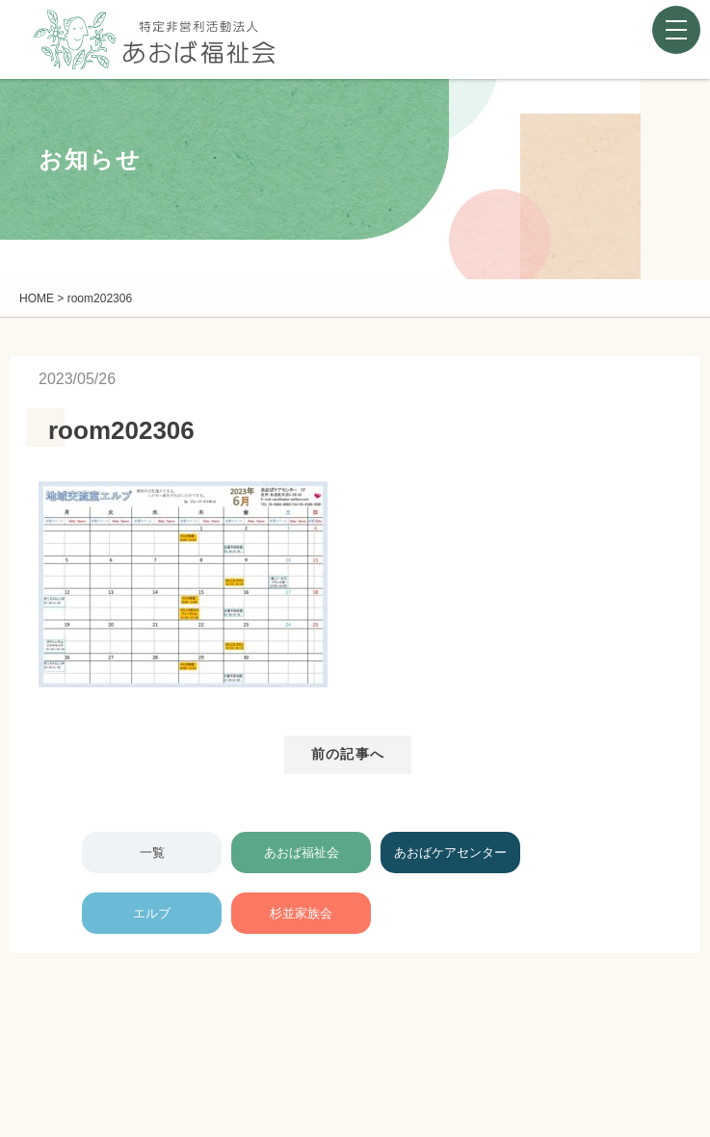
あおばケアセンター (450, 852)
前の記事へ (347, 754)
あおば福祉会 (301, 852)
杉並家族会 (301, 913)
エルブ (152, 913)
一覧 (152, 852)
